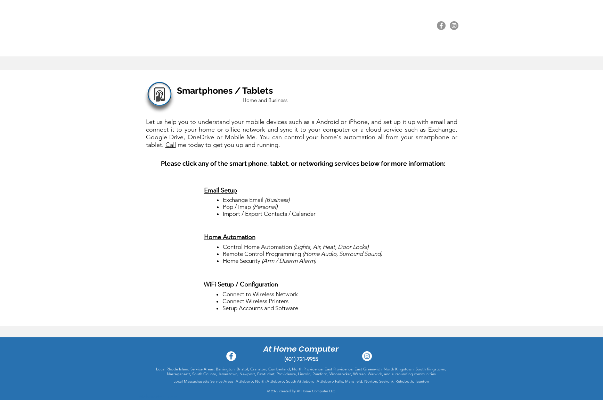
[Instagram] (454, 25)
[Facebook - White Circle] (231, 356)
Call (170, 145)
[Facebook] (441, 25)
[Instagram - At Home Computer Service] (367, 356)
